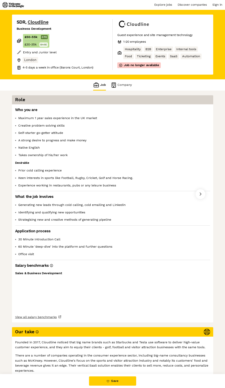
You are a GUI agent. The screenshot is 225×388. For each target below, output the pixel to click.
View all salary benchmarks (36, 342)
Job (99, 85)
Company (121, 85)
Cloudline (38, 22)
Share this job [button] (27, 357)
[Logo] (13, 5)
